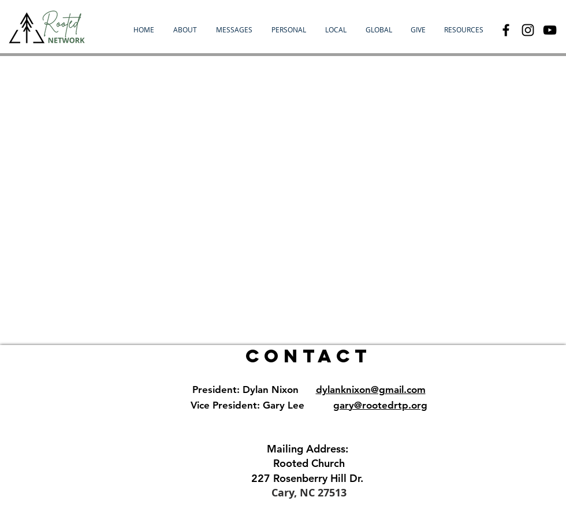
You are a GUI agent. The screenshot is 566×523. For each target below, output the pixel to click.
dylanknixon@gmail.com (371, 389)
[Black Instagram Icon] (528, 30)
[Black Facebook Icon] (506, 30)
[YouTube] (550, 30)
